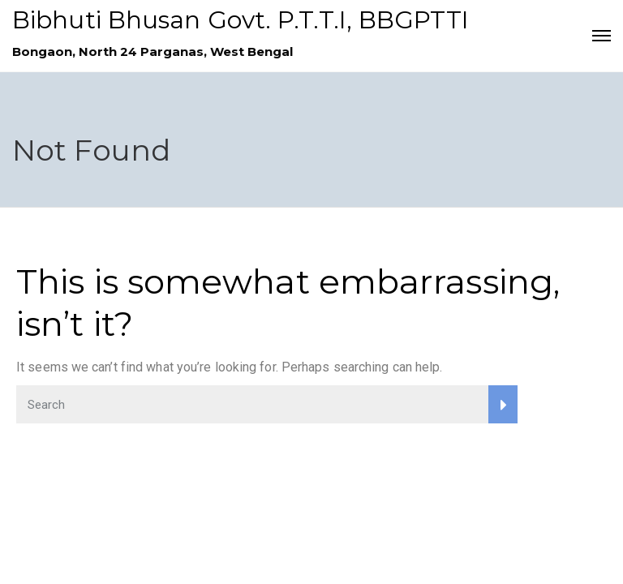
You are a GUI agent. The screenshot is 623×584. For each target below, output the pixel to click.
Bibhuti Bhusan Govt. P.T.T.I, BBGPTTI (240, 20)
